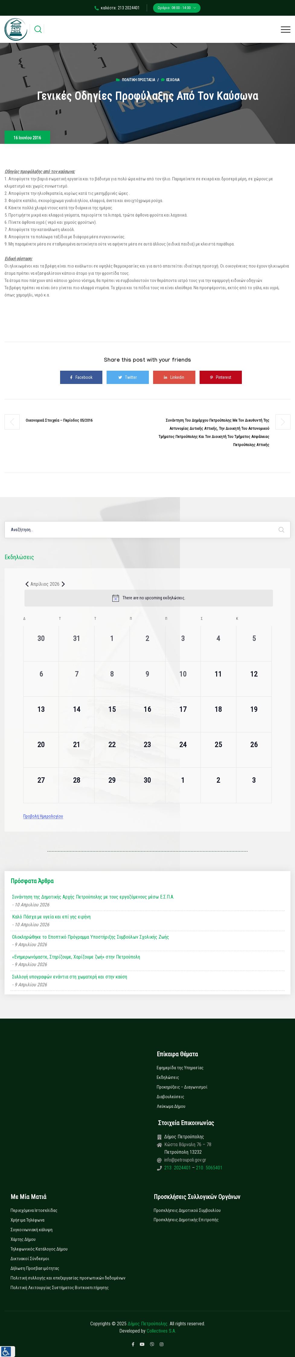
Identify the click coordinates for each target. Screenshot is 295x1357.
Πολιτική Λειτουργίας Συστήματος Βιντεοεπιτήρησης (60, 1287)
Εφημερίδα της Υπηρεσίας (180, 1067)
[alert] (148, 598)
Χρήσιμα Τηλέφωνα (27, 1220)
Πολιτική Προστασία (138, 80)
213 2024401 (178, 1168)
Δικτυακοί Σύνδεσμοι (30, 1258)
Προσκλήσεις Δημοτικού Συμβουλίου (187, 1210)
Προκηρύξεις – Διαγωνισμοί (182, 1087)
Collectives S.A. (161, 1331)
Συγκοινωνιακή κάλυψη (32, 1229)
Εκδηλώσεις (168, 1077)
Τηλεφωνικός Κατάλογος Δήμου (39, 1249)
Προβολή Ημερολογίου (43, 816)
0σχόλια (170, 80)
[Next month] (63, 584)
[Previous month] (26, 584)
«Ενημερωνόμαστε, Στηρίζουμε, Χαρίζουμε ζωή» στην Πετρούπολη (76, 957)
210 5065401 (209, 1168)
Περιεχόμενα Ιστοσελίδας (34, 1210)
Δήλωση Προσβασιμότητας (35, 1268)
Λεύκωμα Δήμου (171, 1106)
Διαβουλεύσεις (170, 1096)
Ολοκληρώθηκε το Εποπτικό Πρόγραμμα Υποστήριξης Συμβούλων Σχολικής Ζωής (90, 937)
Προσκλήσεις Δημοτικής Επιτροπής (186, 1219)
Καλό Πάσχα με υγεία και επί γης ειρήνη (51, 917)
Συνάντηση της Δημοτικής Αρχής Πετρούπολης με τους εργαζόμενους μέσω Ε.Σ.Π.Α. (93, 897)
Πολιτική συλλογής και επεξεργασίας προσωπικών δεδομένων (68, 1278)
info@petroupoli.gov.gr (185, 1160)
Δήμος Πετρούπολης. (148, 1324)
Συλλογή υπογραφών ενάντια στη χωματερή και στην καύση (69, 977)
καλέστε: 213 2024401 (117, 7)
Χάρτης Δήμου (23, 1239)
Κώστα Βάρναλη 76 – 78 (187, 1144)
